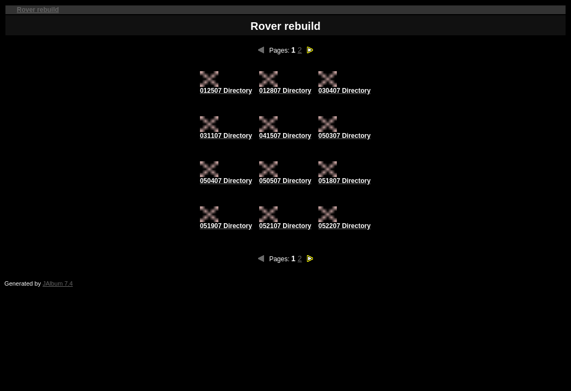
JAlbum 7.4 (57, 283)
